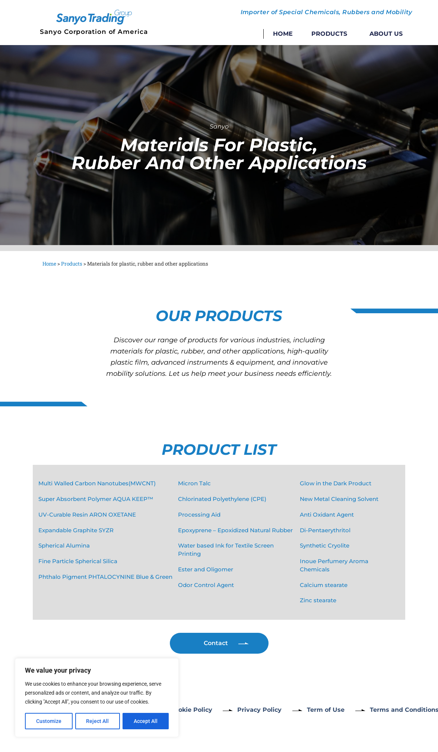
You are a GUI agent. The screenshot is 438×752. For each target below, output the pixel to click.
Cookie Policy (191, 709)
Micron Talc (194, 483)
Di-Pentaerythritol (325, 530)
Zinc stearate (318, 600)
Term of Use (327, 709)
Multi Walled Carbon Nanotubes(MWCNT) (97, 483)
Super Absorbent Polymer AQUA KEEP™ (95, 499)
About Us (386, 33)
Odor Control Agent (206, 585)
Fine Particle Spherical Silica (77, 561)
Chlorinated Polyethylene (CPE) (222, 499)
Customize (48, 721)
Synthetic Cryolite (324, 545)
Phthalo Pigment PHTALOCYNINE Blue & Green (105, 577)
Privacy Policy (260, 709)
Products (331, 34)
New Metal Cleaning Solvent (339, 499)
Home (283, 33)
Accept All (146, 721)
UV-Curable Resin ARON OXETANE (87, 514)
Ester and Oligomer (205, 569)
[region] (97, 698)
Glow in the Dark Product (335, 483)
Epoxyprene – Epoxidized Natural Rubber (235, 530)
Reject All (97, 721)
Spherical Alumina (64, 545)
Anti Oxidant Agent (327, 514)
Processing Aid (199, 514)
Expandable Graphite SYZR (76, 530)
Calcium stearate (323, 585)
